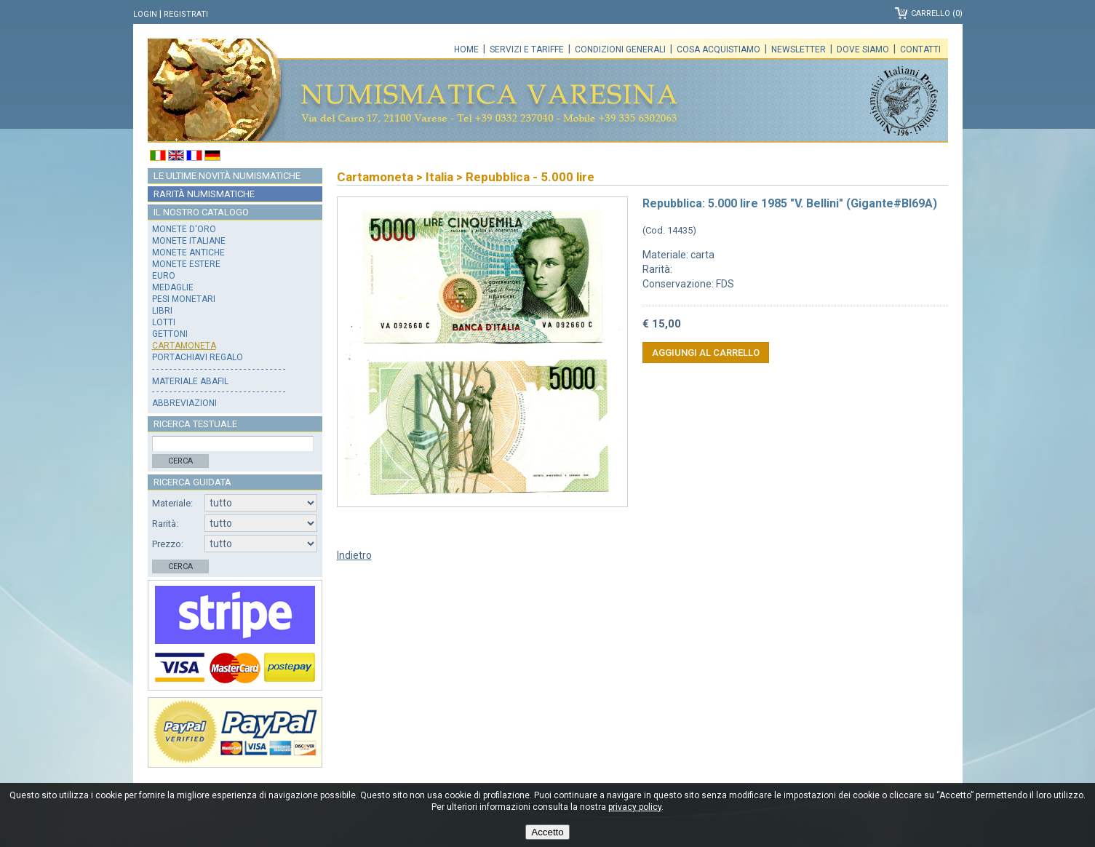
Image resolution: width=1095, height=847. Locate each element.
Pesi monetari (183, 299)
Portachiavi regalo (197, 357)
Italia (439, 177)
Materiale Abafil (190, 381)
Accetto (547, 832)
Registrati (186, 14)
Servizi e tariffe (527, 49)
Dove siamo (863, 49)
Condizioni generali (620, 49)
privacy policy (634, 807)
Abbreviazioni (184, 403)
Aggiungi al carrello (706, 352)
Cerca (180, 461)
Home (466, 49)
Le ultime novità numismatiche (227, 175)
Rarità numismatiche (204, 193)
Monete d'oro (184, 229)
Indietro (354, 555)
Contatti (920, 49)
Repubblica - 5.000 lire (530, 177)
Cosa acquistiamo (718, 49)
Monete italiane (189, 241)
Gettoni (170, 334)
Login (145, 14)
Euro (163, 276)
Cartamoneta (184, 346)
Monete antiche (188, 252)
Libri (162, 311)
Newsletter (798, 49)
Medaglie (173, 287)
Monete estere (186, 264)
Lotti (163, 322)
